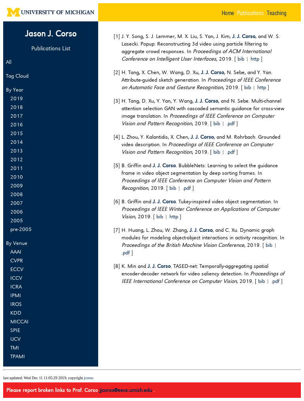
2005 (16, 220)
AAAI (15, 251)
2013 (16, 150)
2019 (16, 98)
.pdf (230, 123)
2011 (16, 168)
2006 (16, 211)
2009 (16, 185)
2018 (16, 107)
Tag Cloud (17, 75)
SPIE (15, 330)
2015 (16, 133)
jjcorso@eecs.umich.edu (126, 389)
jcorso (88, 378)
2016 (16, 124)
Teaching (277, 12)
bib (241, 58)
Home (228, 12)
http (255, 58)
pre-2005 (21, 229)
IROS (16, 304)
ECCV (16, 269)
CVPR (16, 260)
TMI (14, 347)
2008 (16, 194)
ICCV (16, 278)
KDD (15, 312)
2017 (16, 116)
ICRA (16, 286)
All (8, 61)
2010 (16, 177)
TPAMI (17, 356)
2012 (16, 159)
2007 (16, 203)
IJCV (15, 339)
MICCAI (19, 321)
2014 (16, 142)
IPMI (15, 295)
